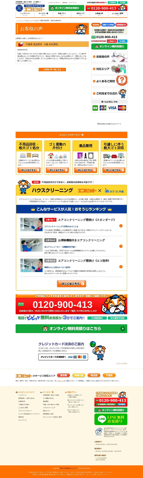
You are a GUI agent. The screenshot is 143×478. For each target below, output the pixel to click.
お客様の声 (99, 14)
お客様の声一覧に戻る (52, 69)
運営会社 (65, 2)
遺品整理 (45, 401)
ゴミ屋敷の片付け (48, 398)
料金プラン (62, 14)
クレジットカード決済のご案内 (52, 417)
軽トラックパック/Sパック (78, 401)
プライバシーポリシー (55, 2)
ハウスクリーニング (49, 407)
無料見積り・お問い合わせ (26, 398)
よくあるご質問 (117, 14)
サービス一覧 (43, 14)
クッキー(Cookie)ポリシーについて (29, 414)
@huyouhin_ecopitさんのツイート (109, 124)
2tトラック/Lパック (78, 411)
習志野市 (37, 44)
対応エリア (80, 14)
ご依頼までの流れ (23, 404)
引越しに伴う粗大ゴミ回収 (51, 404)
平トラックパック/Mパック (78, 406)
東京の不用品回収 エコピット (69, 468)
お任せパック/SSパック (78, 396)
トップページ (25, 14)
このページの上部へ (121, 363)
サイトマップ (72, 2)
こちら (62, 381)
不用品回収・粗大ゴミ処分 (51, 395)
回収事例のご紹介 (48, 414)
